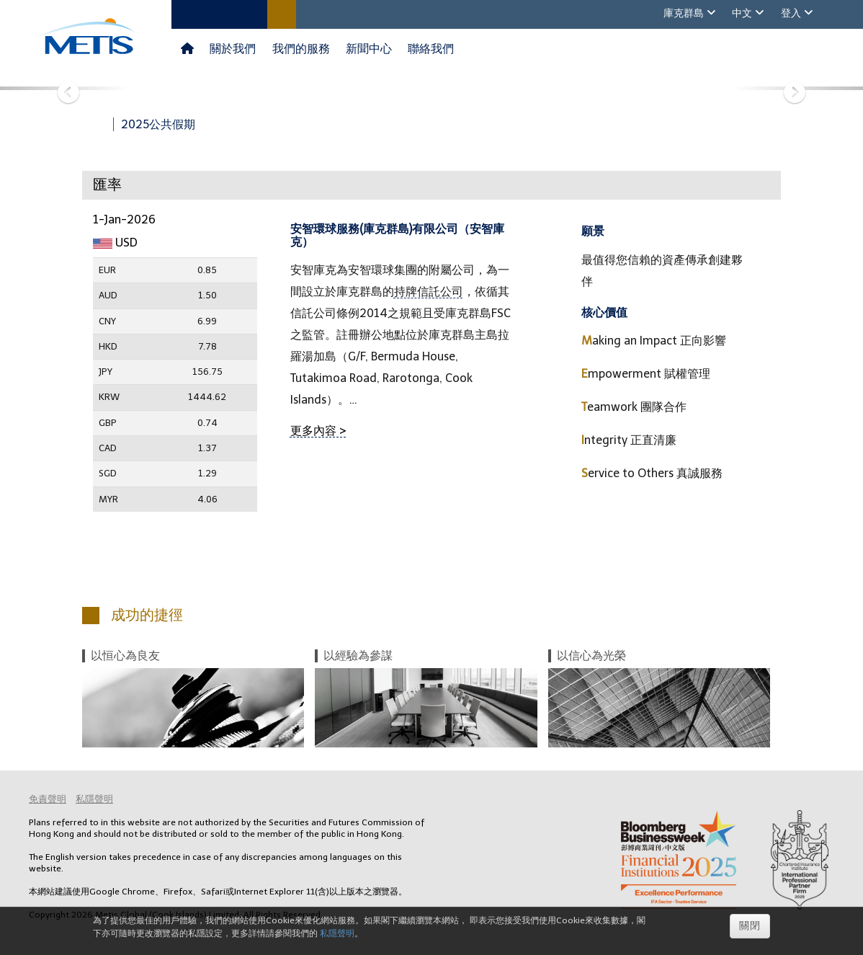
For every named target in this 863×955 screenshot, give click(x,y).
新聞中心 (369, 48)
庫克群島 (685, 12)
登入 (792, 12)
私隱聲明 (94, 799)
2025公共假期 (158, 124)
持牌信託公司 (428, 291)
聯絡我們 (431, 48)
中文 (743, 12)
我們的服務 (301, 48)
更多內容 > (318, 430)
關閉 (750, 926)
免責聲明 (47, 799)
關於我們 (233, 48)
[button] (65, 88)
